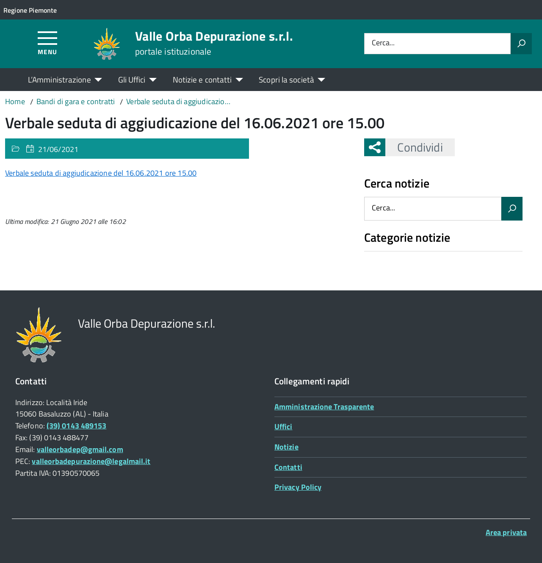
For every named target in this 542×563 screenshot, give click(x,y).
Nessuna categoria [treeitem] (394, 255)
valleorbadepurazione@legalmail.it (91, 461)
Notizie (286, 447)
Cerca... (383, 43)
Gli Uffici (132, 79)
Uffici (283, 426)
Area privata (506, 532)
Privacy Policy (297, 487)
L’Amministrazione (59, 79)
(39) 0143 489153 (76, 425)
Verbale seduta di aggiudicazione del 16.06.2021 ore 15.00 (100, 173)
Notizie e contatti (202, 79)
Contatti (288, 467)
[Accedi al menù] (48, 42)
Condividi (413, 147)
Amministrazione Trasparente (324, 406)
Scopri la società (286, 79)
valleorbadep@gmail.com (80, 449)
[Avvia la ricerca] (521, 43)
